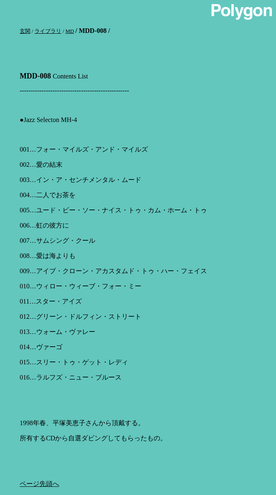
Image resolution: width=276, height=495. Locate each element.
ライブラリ (47, 31)
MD (69, 31)
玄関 (25, 31)
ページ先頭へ (39, 483)
